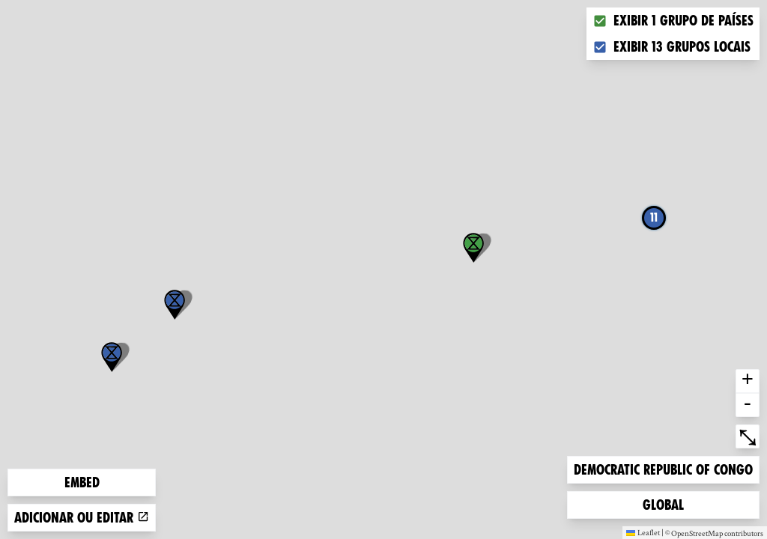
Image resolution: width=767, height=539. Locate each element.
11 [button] (654, 217)
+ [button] (748, 381)
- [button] (748, 405)
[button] (111, 357)
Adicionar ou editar (81, 518)
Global (666, 503)
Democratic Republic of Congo (663, 468)
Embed (82, 482)
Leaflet (643, 532)
